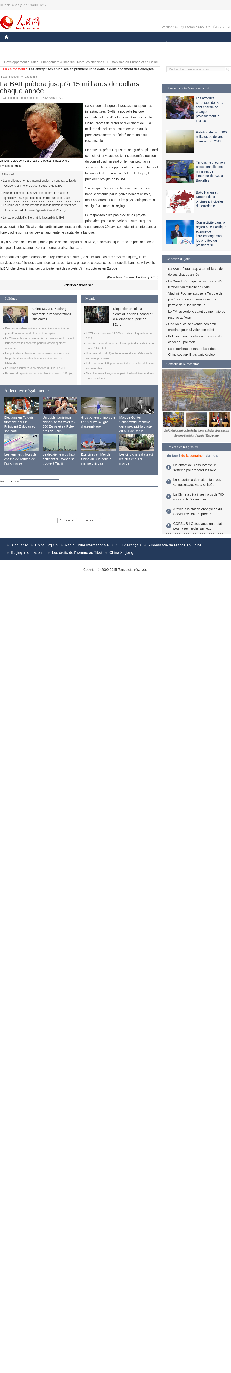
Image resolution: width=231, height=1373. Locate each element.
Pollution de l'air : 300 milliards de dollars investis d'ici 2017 (211, 136)
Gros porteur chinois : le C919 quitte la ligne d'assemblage (98, 422)
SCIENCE (93, 44)
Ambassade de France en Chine (174, 545)
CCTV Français (128, 545)
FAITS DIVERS (139, 44)
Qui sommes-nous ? (195, 27)
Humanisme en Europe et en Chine (132, 62)
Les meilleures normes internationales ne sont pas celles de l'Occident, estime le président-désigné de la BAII (39, 183)
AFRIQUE (73, 44)
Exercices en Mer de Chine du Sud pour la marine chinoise (96, 459)
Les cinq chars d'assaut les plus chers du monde (136, 459)
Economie (31, 76)
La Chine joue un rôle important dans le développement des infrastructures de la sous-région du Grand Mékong (39, 208)
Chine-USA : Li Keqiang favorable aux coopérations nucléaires (51, 314)
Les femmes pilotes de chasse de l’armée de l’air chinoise (20, 459)
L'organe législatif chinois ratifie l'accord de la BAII (33, 217)
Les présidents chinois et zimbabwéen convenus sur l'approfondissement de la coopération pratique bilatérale (37, 358)
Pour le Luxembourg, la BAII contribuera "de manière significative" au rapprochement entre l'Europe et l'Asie (36, 195)
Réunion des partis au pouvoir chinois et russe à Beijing (39, 373)
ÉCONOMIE (32, 44)
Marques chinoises (90, 62)
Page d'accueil (10, 76)
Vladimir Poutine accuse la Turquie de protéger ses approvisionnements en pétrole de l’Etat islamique (195, 299)
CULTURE (114, 44)
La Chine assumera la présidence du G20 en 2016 (36, 368)
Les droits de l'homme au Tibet (77, 553)
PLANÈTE (164, 44)
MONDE (54, 44)
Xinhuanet (19, 545)
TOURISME (202, 44)
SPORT (182, 44)
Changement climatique (58, 62)
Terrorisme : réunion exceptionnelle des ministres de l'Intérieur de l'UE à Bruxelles (210, 171)
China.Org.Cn (46, 545)
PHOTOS (14, 53)
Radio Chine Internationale (87, 545)
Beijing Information (26, 553)
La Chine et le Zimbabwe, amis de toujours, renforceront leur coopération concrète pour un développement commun (39, 343)
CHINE (12, 44)
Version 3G (170, 27)
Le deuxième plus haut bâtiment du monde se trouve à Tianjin (59, 459)
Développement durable (21, 62)
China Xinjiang (121, 553)
